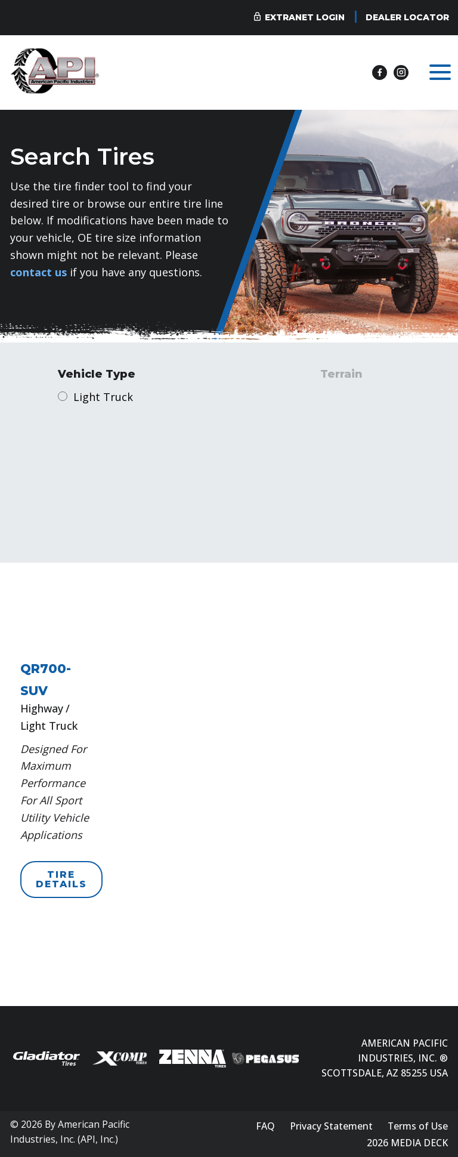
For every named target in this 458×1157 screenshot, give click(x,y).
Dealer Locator (407, 17)
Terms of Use (418, 1126)
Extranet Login (305, 17)
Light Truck (103, 397)
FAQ (265, 1126)
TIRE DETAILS (61, 879)
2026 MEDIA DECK (407, 1142)
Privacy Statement (331, 1126)
